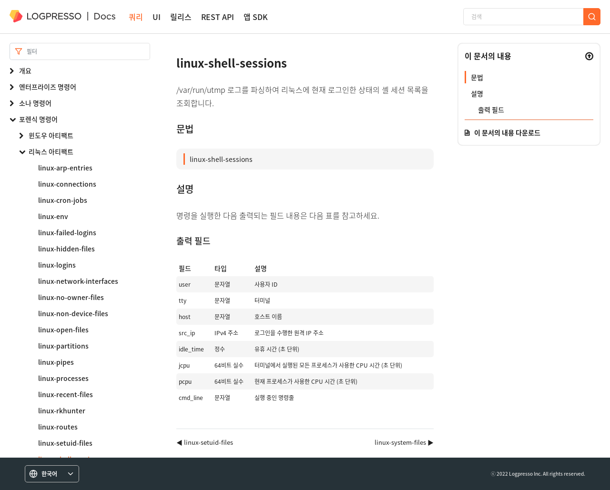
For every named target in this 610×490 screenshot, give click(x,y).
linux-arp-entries (65, 167)
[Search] (88, 51)
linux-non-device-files (73, 313)
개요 (25, 70)
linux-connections (67, 184)
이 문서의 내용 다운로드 (507, 132)
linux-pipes (56, 362)
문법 (477, 77)
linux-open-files (63, 329)
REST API (217, 16)
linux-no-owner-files (71, 297)
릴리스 (181, 16)
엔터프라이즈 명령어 (47, 86)
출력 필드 (491, 109)
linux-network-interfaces (78, 281)
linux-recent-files (65, 394)
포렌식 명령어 (38, 119)
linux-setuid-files (65, 443)
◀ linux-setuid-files (204, 442)
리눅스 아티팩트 (51, 151)
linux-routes (58, 426)
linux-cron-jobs (62, 200)
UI (156, 16)
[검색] (523, 16)
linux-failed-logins (67, 232)
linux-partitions (63, 345)
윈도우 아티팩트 (51, 135)
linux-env (53, 216)
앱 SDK (256, 16)
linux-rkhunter (61, 410)
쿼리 (136, 16)
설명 (477, 93)
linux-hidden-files (66, 248)
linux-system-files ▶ (404, 442)
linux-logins (57, 265)
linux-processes (63, 378)
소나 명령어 (35, 103)
